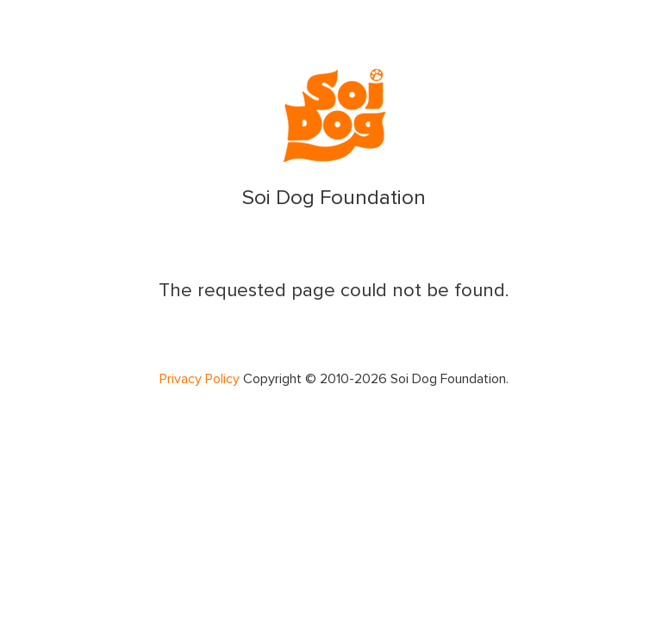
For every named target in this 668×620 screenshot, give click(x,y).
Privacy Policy (199, 379)
